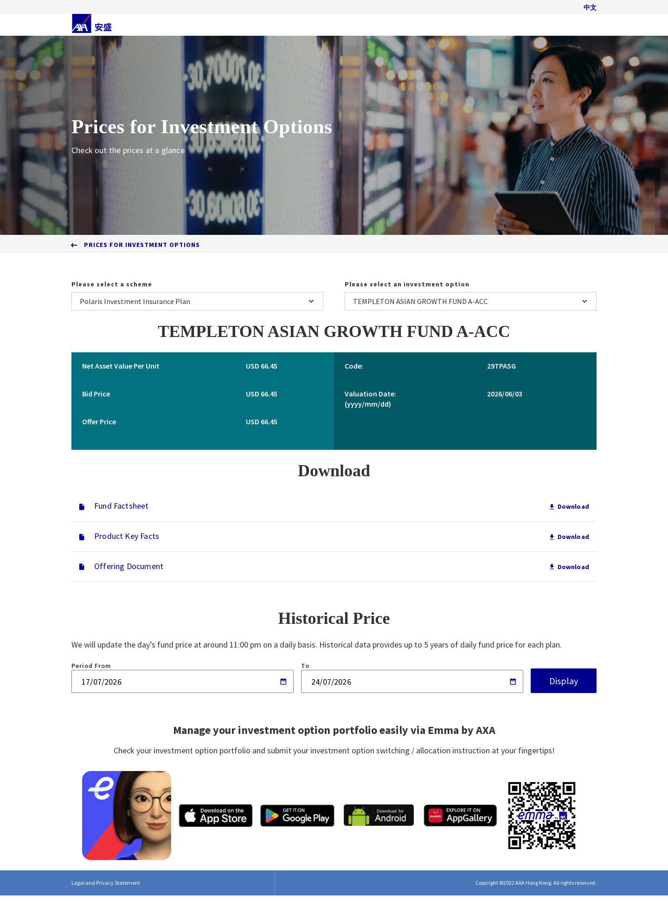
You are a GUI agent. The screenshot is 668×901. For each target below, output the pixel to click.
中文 (590, 10)
